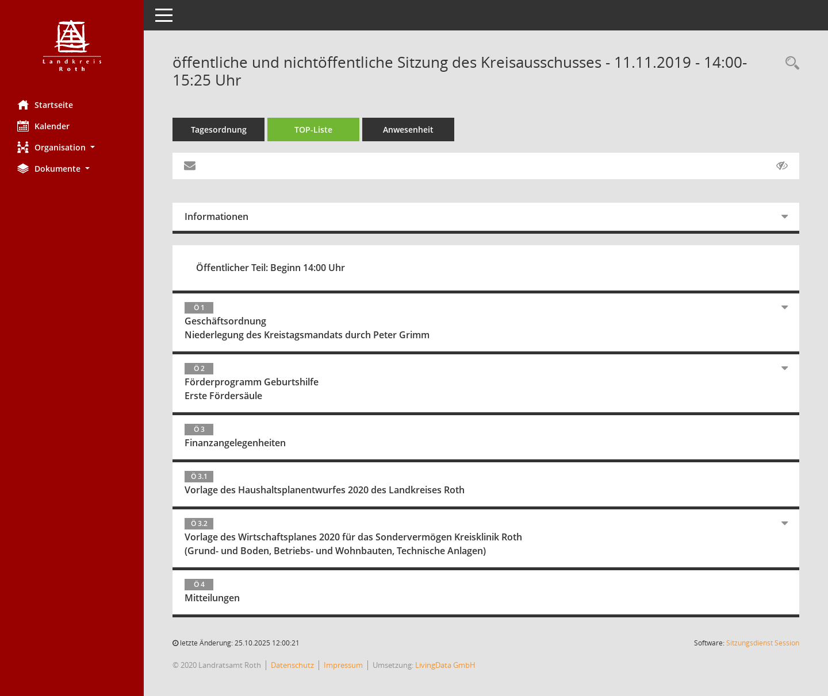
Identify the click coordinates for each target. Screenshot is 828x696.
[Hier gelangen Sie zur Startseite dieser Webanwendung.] (72, 45)
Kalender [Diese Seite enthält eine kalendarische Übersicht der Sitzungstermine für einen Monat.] (43, 126)
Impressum (343, 665)
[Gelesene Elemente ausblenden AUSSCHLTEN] (782, 166)
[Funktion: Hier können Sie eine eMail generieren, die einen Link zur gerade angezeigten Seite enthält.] (189, 166)
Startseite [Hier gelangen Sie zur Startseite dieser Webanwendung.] (45, 104)
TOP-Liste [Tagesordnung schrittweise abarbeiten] (313, 129)
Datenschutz (292, 665)
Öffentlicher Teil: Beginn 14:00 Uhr (270, 267)
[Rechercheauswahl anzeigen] (789, 63)
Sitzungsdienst (762, 643)
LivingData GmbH (445, 665)
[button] (72, 147)
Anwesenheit (408, 129)
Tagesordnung (219, 129)
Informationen (216, 216)
